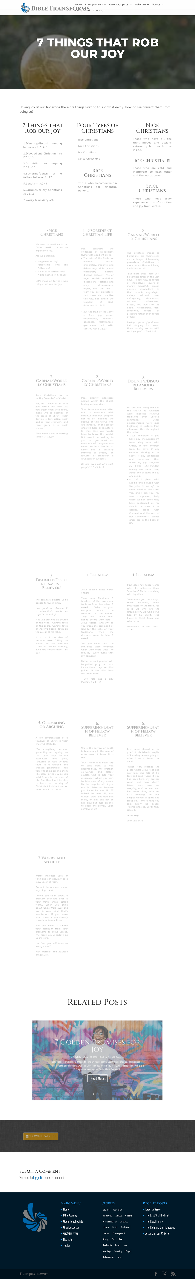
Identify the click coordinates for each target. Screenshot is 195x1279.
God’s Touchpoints (73, 1221)
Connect (99, 10)
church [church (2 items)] (106, 1227)
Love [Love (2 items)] (125, 1245)
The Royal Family (154, 1221)
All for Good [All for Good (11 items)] (107, 1215)
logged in (38, 1177)
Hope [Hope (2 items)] (120, 1239)
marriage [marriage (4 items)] (106, 1251)
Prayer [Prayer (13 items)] (128, 1251)
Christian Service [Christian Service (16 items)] (109, 1221)
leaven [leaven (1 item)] (117, 1245)
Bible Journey (94, 4)
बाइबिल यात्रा (140, 4)
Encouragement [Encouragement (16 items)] (119, 1233)
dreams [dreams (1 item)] (106, 1233)
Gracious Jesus (118, 4)
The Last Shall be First (157, 1215)
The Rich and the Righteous (160, 1227)
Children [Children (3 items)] (128, 1215)
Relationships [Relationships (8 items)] (108, 1256)
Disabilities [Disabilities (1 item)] (125, 1227)
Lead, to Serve (153, 1209)
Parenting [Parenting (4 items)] (118, 1251)
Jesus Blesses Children (157, 1233)
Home (78, 4)
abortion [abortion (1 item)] (106, 1209)
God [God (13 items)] (113, 1239)
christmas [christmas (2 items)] (124, 1221)
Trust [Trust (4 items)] (119, 1256)
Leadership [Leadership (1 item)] (107, 1245)
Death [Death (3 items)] (114, 1227)
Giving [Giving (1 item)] (105, 1239)
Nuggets (81, 10)
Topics (156, 4)
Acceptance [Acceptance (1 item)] (117, 1209)
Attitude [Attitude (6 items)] (119, 1215)
